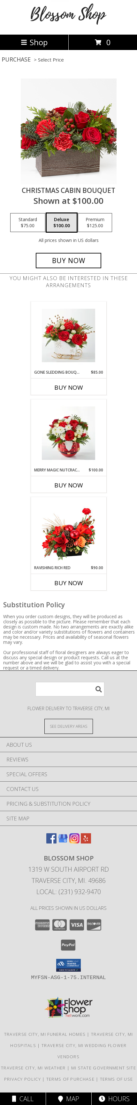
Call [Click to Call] (23, 1098)
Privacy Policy (22, 1079)
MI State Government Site (103, 1068)
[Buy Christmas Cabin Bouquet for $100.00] (68, 260)
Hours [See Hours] (114, 1098)
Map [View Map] (68, 1098)
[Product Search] (69, 689)
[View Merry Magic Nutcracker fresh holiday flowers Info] (68, 433)
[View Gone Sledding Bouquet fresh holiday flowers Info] (68, 335)
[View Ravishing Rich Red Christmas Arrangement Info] (68, 531)
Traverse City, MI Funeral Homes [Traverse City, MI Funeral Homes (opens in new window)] (45, 1034)
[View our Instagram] (74, 841)
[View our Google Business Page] (63, 841)
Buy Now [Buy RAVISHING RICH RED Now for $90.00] (68, 583)
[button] (68, 965)
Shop (34, 42)
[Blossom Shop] (68, 25)
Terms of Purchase (70, 1079)
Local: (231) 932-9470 (68, 891)
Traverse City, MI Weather (33, 1068)
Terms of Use (116, 1079)
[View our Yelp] (86, 841)
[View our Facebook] (51, 841)
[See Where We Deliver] (68, 726)
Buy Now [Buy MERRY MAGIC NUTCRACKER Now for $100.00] (68, 485)
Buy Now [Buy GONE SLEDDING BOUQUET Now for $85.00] (68, 387)
